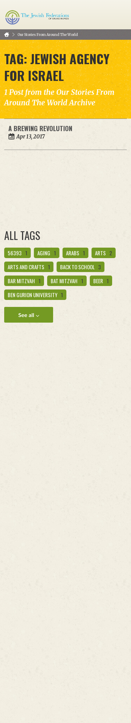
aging (46, 253)
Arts (103, 253)
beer (101, 281)
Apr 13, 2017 (30, 136)
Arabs (75, 253)
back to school (80, 267)
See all (28, 314)
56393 (17, 253)
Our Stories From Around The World (47, 34)
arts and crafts (29, 267)
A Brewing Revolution (40, 128)
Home (6, 34)
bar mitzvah (24, 281)
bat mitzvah (67, 281)
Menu (119, 14)
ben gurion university (35, 295)
